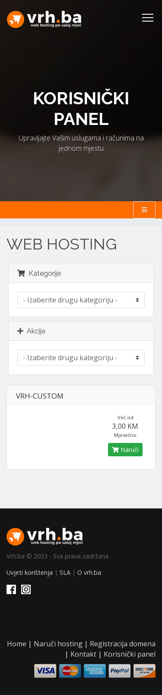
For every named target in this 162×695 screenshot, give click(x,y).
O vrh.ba (89, 572)
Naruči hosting (58, 643)
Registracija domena (123, 643)
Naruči (125, 450)
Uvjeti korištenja (29, 572)
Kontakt (83, 654)
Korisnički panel (130, 654)
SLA (65, 572)
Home (16, 643)
